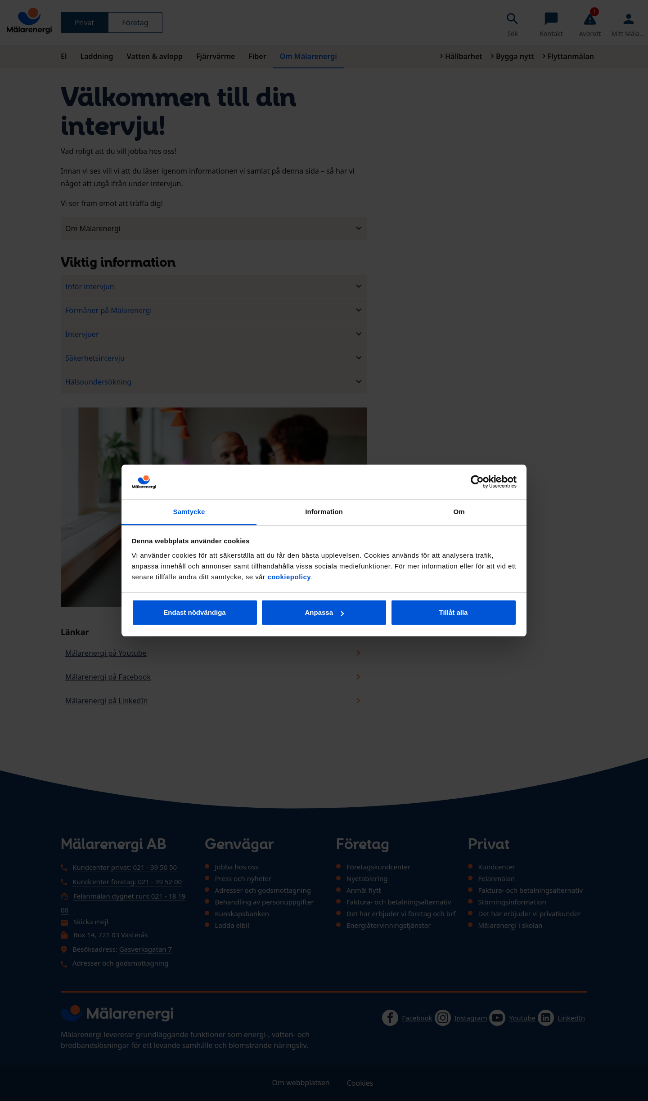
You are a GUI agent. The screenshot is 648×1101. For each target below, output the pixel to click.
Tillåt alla (453, 612)
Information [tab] (324, 511)
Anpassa (324, 612)
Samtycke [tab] (189, 511)
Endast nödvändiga (194, 612)
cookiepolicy (289, 577)
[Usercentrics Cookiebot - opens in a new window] (477, 481)
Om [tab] (458, 511)
